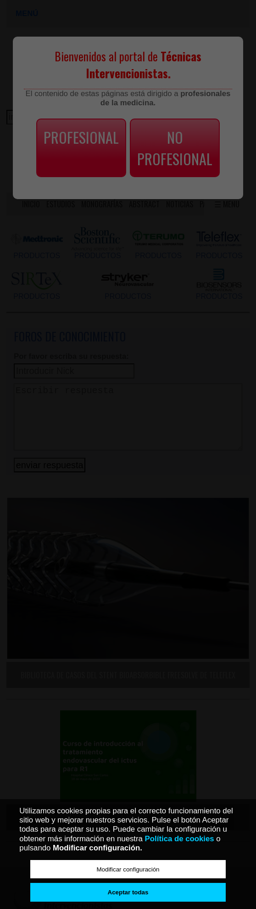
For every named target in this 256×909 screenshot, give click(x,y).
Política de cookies (179, 838)
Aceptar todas (128, 892)
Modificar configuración (127, 869)
